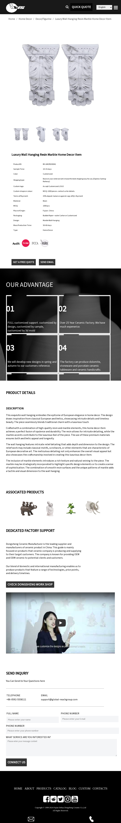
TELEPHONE (13, 695)
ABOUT (29, 788)
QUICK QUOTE (81, 7)
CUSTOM (84, 788)
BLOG (72, 788)
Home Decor (25, 19)
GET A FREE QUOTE (23, 262)
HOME (18, 788)
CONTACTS (100, 788)
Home (11, 19)
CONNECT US (16, 762)
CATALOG (60, 788)
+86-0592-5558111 (16, 699)
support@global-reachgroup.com (59, 699)
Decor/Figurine (43, 19)
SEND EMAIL (47, 262)
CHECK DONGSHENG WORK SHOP (30, 584)
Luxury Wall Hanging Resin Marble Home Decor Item (83, 19)
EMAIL (44, 695)
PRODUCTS (44, 788)
